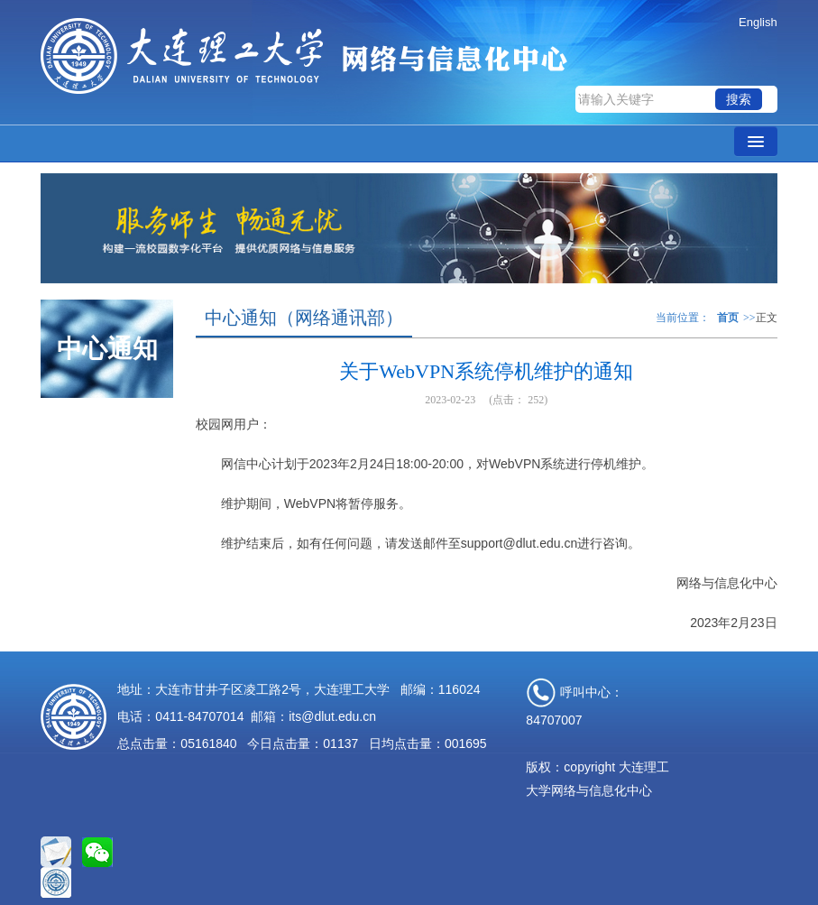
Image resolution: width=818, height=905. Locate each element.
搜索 (738, 99)
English (758, 22)
